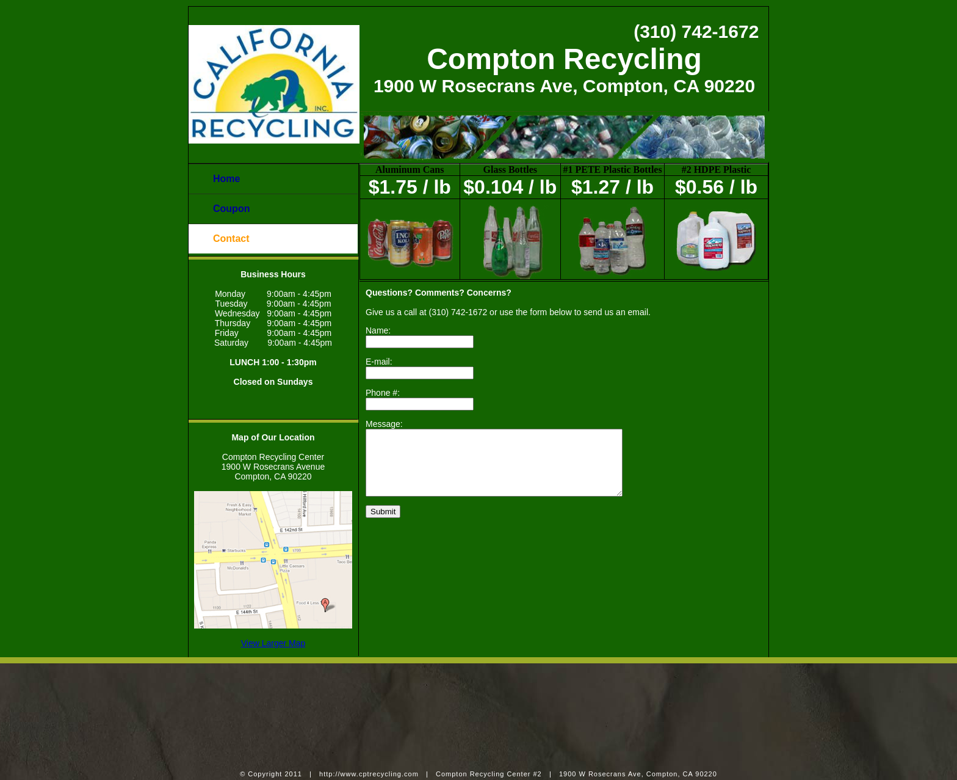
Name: (378, 330)
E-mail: (379, 361)
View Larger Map (273, 643)
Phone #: (383, 393)
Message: (384, 424)
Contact (231, 238)
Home (226, 178)
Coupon (231, 208)
